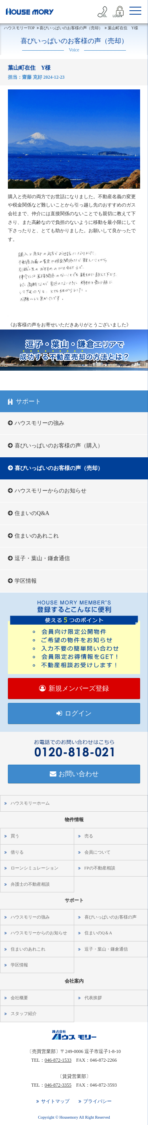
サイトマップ (55, 1101)
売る (88, 835)
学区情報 (26, 581)
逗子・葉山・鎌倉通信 (42, 558)
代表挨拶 (93, 997)
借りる (17, 852)
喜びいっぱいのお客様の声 (110, 917)
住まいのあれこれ (37, 535)
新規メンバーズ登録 (79, 688)
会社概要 (19, 997)
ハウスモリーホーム (30, 803)
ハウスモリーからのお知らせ (50, 490)
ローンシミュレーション (34, 868)
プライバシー (97, 1101)
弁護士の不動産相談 (30, 884)
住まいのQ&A (32, 513)
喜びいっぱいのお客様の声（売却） (59, 468)
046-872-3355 (58, 1085)
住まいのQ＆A (98, 932)
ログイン (78, 713)
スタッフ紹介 (24, 1013)
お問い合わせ (78, 774)
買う (15, 835)
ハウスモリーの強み (39, 423)
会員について (97, 852)
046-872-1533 (58, 1060)
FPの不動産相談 (99, 868)
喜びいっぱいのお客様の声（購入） (59, 445)
